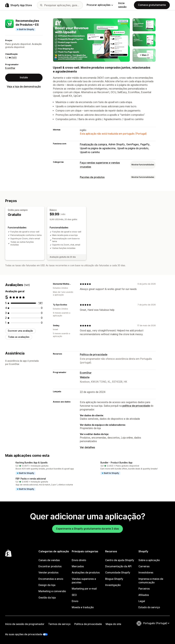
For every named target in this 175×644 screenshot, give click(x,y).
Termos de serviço (59, 624)
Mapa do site (113, 624)
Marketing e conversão (52, 591)
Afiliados (143, 595)
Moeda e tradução (83, 607)
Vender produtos (48, 572)
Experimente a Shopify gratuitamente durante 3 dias (87, 528)
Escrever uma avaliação (20, 330)
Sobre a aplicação (149, 560)
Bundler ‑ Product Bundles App (116, 462)
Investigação (113, 585)
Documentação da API (118, 566)
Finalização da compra (93, 144)
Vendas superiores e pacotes (84, 580)
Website (84, 377)
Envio (75, 601)
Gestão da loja (47, 597)
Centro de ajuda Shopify (119, 560)
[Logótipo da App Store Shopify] (18, 5)
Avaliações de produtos (86, 572)
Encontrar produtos (50, 566)
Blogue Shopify (114, 578)
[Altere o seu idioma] (156, 623)
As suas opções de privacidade (23, 634)
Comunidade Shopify (117, 572)
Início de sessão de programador (24, 624)
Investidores (145, 572)
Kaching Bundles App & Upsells (32, 462)
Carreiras (144, 566)
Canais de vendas (49, 560)
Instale (24, 77)
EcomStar (10, 68)
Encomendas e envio (50, 578)
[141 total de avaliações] (40, 303)
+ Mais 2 (144, 55)
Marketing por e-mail (84, 588)
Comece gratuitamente (152, 5)
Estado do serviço (149, 607)
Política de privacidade (93, 354)
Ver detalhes (87, 447)
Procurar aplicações (100, 5)
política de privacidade (136, 405)
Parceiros (144, 588)
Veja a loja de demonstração (24, 86)
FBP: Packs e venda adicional (31, 478)
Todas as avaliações (18, 337)
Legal (141, 601)
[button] (45, 468)
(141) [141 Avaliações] (14, 57)
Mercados (78, 566)
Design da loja (46, 585)
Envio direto (79, 560)
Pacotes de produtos (92, 177)
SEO (74, 595)
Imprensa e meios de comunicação (150, 580)
